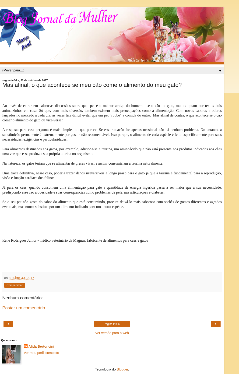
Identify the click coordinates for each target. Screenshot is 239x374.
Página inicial (112, 324)
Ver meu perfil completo (41, 353)
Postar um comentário (23, 307)
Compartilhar (15, 285)
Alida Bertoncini (41, 346)
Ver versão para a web (112, 333)
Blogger (122, 369)
